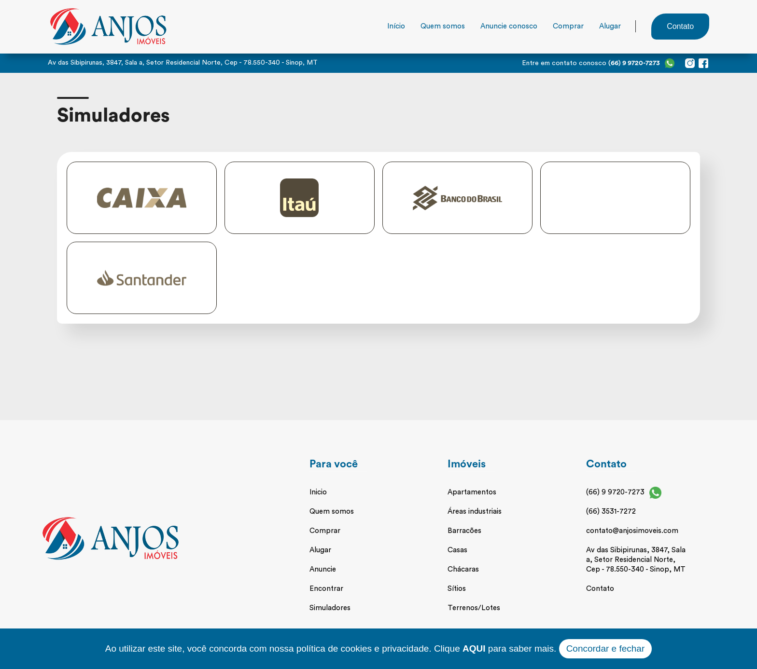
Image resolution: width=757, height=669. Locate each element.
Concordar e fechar (605, 648)
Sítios (457, 588)
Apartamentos (472, 492)
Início (396, 26)
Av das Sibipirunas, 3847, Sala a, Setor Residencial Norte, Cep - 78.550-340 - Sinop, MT (636, 559)
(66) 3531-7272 (611, 511)
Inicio (318, 492)
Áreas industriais (475, 511)
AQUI (474, 648)
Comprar (568, 26)
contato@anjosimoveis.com (632, 530)
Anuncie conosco (508, 26)
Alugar (610, 26)
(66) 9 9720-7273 (615, 492)
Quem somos (443, 26)
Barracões (464, 530)
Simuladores (329, 608)
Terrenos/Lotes (474, 608)
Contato (600, 588)
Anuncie (322, 569)
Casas (457, 550)
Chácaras (463, 569)
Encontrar (326, 588)
